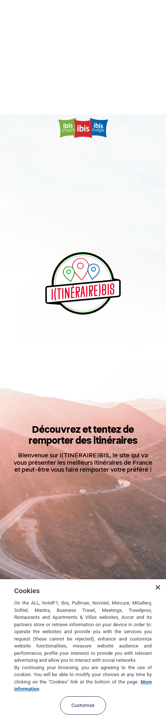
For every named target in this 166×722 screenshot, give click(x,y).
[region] (83, 650)
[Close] (158, 587)
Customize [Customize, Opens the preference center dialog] (83, 705)
